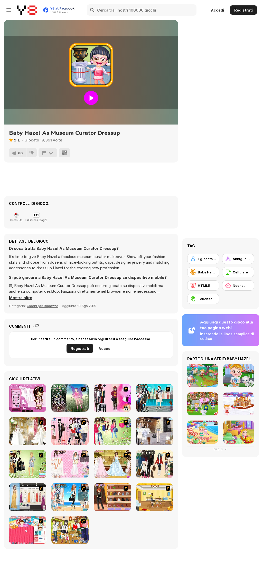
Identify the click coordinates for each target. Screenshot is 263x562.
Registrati (243, 10)
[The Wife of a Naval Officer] (70, 497)
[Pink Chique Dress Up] (70, 431)
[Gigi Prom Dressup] (27, 497)
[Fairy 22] (70, 398)
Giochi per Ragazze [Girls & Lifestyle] (42, 306)
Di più (220, 449)
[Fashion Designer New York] (112, 497)
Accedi (217, 10)
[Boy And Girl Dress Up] (70, 530)
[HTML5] (203, 285)
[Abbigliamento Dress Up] (238, 259)
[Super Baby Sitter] (154, 497)
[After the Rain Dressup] (154, 464)
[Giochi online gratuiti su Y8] (26, 10)
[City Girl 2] (154, 398)
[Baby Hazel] (203, 272)
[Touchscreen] (203, 299)
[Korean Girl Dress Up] (112, 398)
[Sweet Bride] (112, 464)
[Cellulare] (238, 272)
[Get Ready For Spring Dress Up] (154, 431)
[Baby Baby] (27, 530)
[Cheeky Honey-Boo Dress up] (27, 398)
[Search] (92, 10)
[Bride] (27, 431)
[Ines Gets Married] (70, 464)
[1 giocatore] (203, 259)
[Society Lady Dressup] (27, 464)
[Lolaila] (112, 431)
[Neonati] (238, 285)
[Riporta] (48, 152)
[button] (20, 298)
